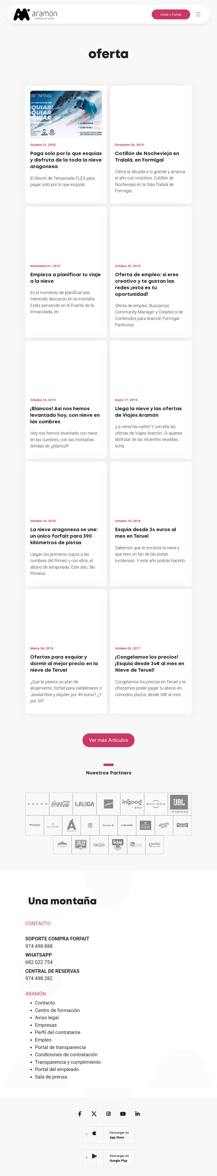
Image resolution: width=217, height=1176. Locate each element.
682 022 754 (39, 962)
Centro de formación (57, 1010)
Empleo (43, 1040)
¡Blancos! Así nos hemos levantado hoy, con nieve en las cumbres (65, 415)
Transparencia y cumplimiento (68, 1062)
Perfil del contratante (57, 1032)
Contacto (45, 1003)
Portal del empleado (57, 1069)
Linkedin (137, 1114)
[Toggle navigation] (197, 14)
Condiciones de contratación (66, 1054)
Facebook (80, 1114)
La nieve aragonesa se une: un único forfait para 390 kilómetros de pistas (64, 536)
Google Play (94, 1156)
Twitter (94, 1114)
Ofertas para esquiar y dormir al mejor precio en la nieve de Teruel (64, 664)
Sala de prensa (51, 1077)
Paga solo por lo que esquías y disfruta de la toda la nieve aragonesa (66, 160)
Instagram (109, 1114)
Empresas (46, 1025)
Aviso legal (47, 1017)
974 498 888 (39, 946)
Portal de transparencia (60, 1047)
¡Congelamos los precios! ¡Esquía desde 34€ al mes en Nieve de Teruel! (149, 664)
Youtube (123, 1114)
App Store (94, 1133)
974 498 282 (39, 978)
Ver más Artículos (108, 740)
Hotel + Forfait (171, 14)
